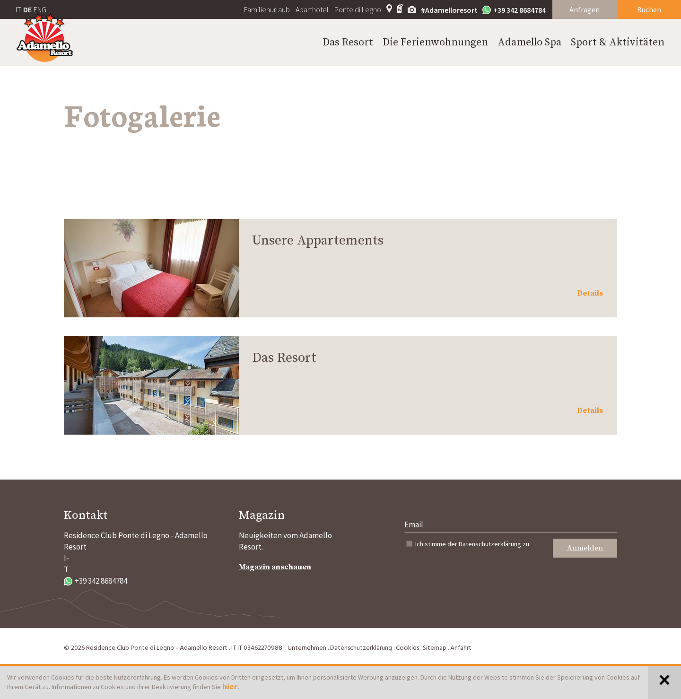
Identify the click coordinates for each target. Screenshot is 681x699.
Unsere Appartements (318, 240)
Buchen (649, 9)
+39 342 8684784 (514, 10)
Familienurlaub (267, 9)
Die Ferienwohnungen (435, 42)
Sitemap (434, 648)
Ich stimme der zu (472, 544)
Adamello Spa (529, 42)
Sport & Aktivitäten (617, 42)
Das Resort (348, 42)
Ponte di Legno (357, 9)
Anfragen (584, 9)
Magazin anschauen (275, 567)
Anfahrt (460, 648)
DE (27, 9)
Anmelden (585, 548)
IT (18, 9)
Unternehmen (307, 648)
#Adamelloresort (449, 10)
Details (590, 293)
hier (230, 686)
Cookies (407, 648)
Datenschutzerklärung (490, 544)
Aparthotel (312, 9)
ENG (40, 9)
